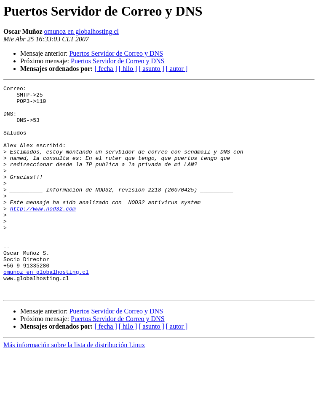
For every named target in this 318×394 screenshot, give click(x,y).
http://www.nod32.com (43, 233)
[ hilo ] (128, 68)
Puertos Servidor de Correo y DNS (116, 53)
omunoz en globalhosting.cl (81, 31)
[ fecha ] (105, 68)
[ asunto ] (151, 68)
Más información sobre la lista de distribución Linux (74, 386)
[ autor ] (177, 68)
